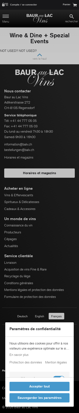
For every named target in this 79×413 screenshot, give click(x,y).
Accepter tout (39, 386)
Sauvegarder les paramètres (39, 398)
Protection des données (25, 362)
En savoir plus (18, 354)
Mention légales (56, 362)
